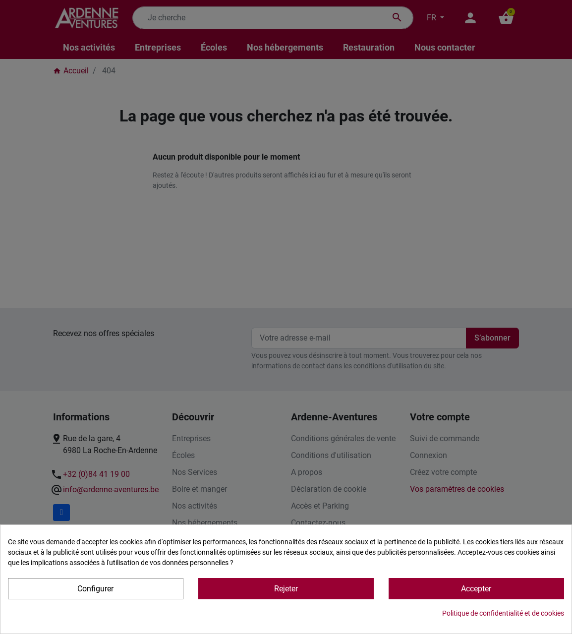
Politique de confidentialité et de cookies (503, 613)
